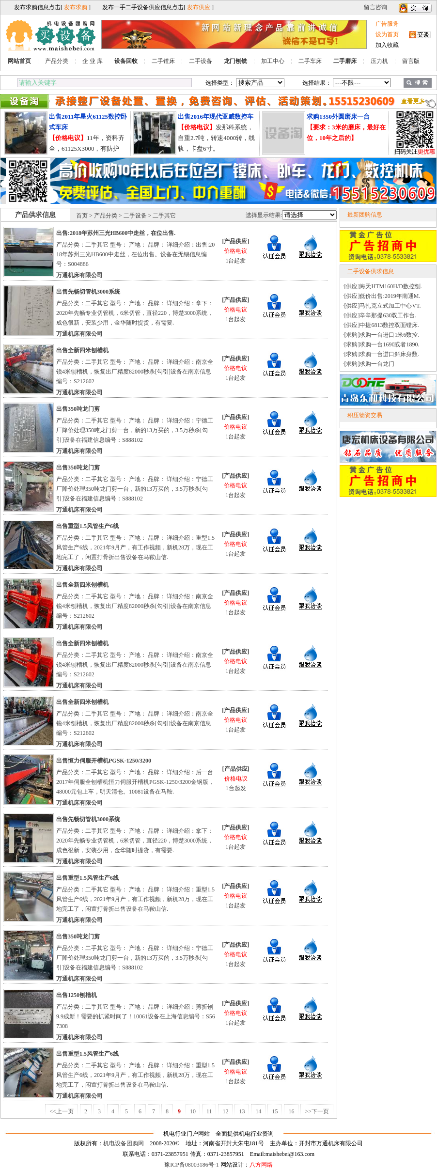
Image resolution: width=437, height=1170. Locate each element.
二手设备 (200, 61)
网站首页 (19, 61)
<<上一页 (61, 1111)
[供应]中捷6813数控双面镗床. (382, 325)
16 (291, 1111)
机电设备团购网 (123, 1143)
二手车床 (310, 61)
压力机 (379, 61)
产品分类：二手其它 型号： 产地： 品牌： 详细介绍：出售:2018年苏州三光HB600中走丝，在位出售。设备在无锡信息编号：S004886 (135, 254)
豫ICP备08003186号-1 (191, 1164)
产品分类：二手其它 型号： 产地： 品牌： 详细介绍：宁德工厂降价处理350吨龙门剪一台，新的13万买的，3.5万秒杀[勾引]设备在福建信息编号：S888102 (134, 430)
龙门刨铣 (235, 61)
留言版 (411, 61)
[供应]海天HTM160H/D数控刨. (383, 286)
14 (258, 1111)
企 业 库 (92, 61)
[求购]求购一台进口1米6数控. (382, 334)
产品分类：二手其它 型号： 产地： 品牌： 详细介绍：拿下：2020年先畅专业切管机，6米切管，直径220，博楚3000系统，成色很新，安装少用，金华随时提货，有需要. (134, 313)
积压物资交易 (364, 415)
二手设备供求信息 (370, 271)
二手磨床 (345, 61)
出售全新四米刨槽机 (82, 350)
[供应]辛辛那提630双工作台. (380, 315)
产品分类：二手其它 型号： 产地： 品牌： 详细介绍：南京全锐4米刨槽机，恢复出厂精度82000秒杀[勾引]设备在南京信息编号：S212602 (134, 372)
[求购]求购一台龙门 (369, 363)
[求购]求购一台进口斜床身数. (382, 354)
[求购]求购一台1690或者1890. (382, 344)
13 (242, 1111)
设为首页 (387, 34)
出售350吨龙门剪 (78, 409)
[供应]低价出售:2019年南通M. (382, 296)
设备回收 (126, 61)
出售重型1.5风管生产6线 (87, 526)
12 (225, 1111)
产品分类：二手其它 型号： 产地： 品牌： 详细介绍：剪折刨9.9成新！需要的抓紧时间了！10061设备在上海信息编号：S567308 (135, 1016)
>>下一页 (317, 1111)
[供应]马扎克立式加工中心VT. (382, 305)
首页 (82, 215)
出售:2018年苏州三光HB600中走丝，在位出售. (115, 233)
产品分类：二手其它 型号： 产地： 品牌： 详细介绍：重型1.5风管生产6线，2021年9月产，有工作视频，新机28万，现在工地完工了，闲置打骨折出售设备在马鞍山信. (135, 547)
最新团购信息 (364, 214)
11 (209, 1111)
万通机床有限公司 (79, 275)
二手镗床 (163, 61)
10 (193, 1111)
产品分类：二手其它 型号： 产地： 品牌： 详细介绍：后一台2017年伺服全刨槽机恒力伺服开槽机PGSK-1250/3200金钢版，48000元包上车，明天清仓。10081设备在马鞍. (135, 782)
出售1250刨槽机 (76, 995)
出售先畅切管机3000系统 (88, 291)
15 (275, 1111)
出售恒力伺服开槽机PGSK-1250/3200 (103, 760)
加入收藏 (387, 45)
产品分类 (56, 61)
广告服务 (387, 23)
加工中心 (272, 61)
